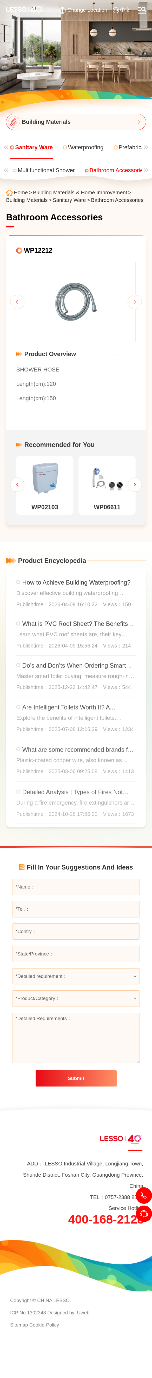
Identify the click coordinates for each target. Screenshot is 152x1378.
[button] (17, 302)
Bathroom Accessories (117, 200)
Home (21, 192)
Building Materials (27, 200)
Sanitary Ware (69, 200)
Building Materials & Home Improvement (80, 192)
